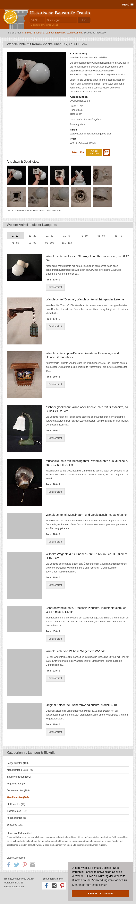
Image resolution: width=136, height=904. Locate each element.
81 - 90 (32, 243)
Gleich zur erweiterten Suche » (45, 25)
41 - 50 (84, 235)
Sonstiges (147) (15, 824)
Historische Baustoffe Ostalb (60, 12)
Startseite (27, 32)
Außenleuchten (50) (17, 818)
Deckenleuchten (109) (18, 790)
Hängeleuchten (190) (18, 763)
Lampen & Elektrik (55, 32)
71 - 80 (15, 243)
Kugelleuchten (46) (16, 783)
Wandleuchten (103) (18, 797)
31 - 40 (66, 235)
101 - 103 (67, 243)
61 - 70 (118, 235)
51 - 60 (101, 235)
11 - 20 (32, 235)
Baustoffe (39, 32)
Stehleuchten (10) (16, 804)
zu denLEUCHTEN (11, 17)
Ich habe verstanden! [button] (100, 893)
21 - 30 (49, 235)
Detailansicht (55, 287)
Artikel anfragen (94, 152)
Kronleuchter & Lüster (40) (20, 770)
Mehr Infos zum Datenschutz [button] (89, 884)
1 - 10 (15, 235)
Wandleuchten (74, 32)
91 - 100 (49, 243)
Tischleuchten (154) (17, 811)
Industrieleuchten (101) (19, 776)
